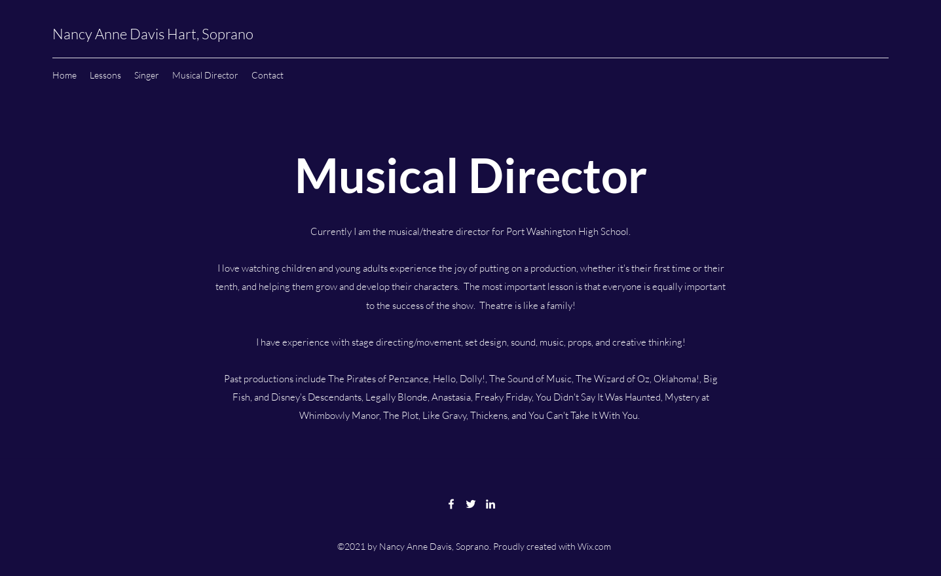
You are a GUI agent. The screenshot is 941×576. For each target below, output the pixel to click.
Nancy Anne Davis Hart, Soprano (152, 34)
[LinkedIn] (490, 504)
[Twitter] (470, 504)
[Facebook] (451, 504)
